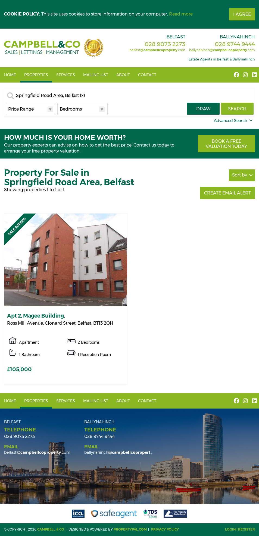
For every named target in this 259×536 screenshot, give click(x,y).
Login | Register (240, 529)
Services (65, 74)
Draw (203, 108)
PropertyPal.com (130, 529)
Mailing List (95, 74)
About (123, 74)
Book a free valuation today (226, 144)
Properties (36, 74)
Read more (181, 14)
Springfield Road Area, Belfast (50, 95)
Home (10, 74)
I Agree (242, 14)
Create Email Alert (227, 193)
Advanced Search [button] (234, 120)
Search (237, 108)
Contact (147, 74)
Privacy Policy (165, 529)
